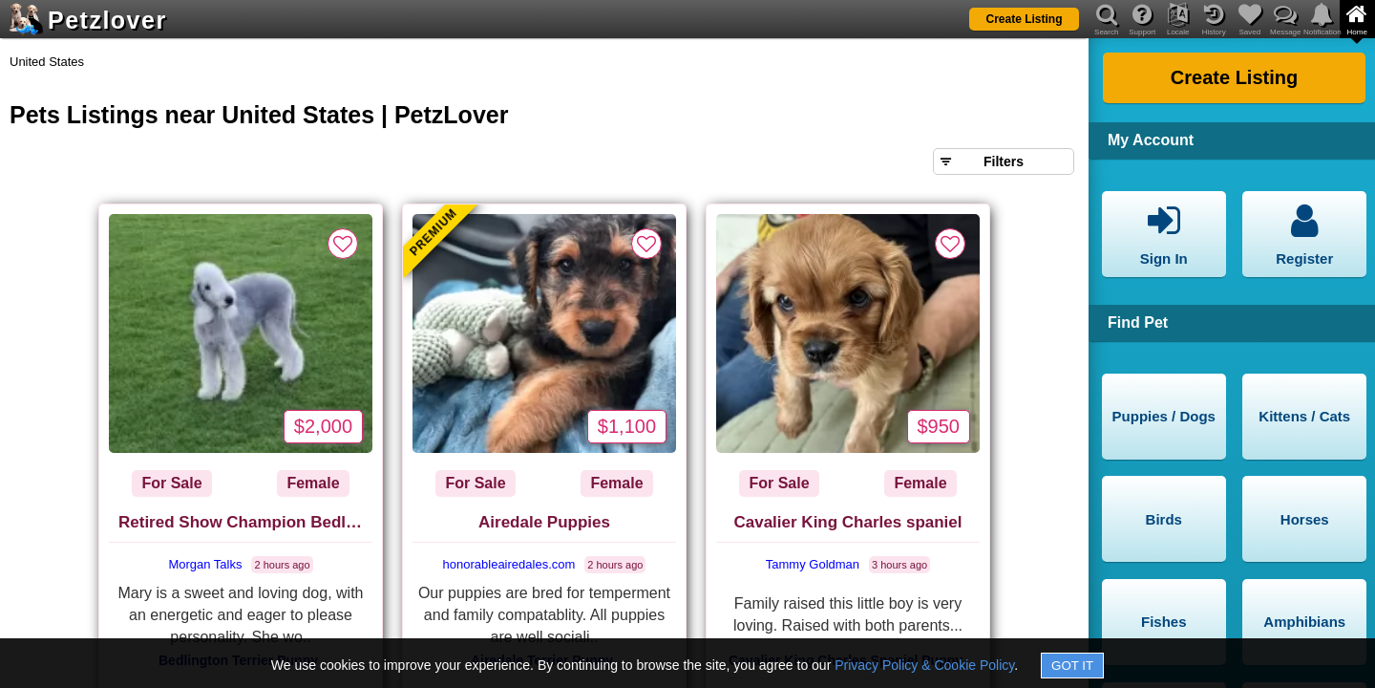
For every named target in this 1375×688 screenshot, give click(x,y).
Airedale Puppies (544, 522)
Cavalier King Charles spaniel (847, 522)
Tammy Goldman (812, 564)
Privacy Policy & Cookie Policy (924, 665)
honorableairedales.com (509, 564)
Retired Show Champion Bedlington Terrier (245, 522)
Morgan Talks (205, 564)
